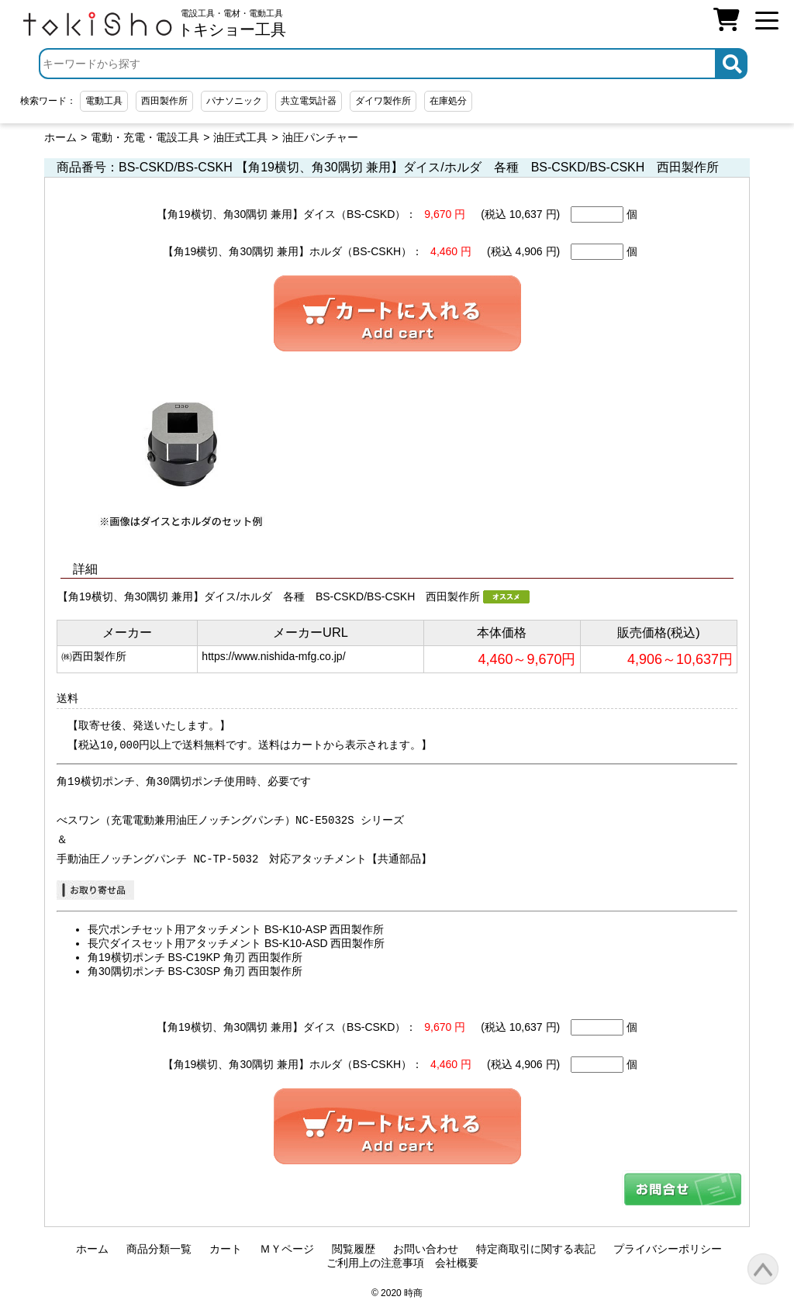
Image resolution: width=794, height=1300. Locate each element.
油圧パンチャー (320, 137)
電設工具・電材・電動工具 (232, 23)
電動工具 (104, 100)
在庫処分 (448, 100)
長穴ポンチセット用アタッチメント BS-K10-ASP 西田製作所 (236, 929)
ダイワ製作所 (383, 100)
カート (225, 1249)
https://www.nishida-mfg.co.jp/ (273, 656)
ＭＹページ (287, 1249)
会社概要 (456, 1263)
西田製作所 (164, 100)
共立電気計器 (309, 100)
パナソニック (234, 100)
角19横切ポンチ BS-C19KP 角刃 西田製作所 (195, 957)
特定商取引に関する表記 (536, 1249)
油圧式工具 (240, 137)
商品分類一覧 (159, 1249)
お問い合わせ (425, 1249)
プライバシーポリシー (667, 1249)
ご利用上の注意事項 (375, 1263)
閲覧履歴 (353, 1249)
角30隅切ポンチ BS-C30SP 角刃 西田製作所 (195, 971)
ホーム (60, 137)
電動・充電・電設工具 (145, 137)
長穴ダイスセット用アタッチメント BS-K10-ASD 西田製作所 (236, 943)
